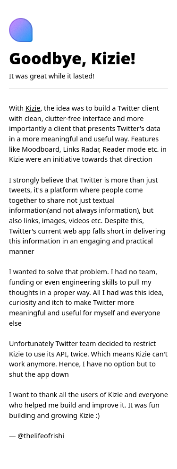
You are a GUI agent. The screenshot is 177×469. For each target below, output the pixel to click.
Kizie (32, 108)
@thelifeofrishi (40, 435)
